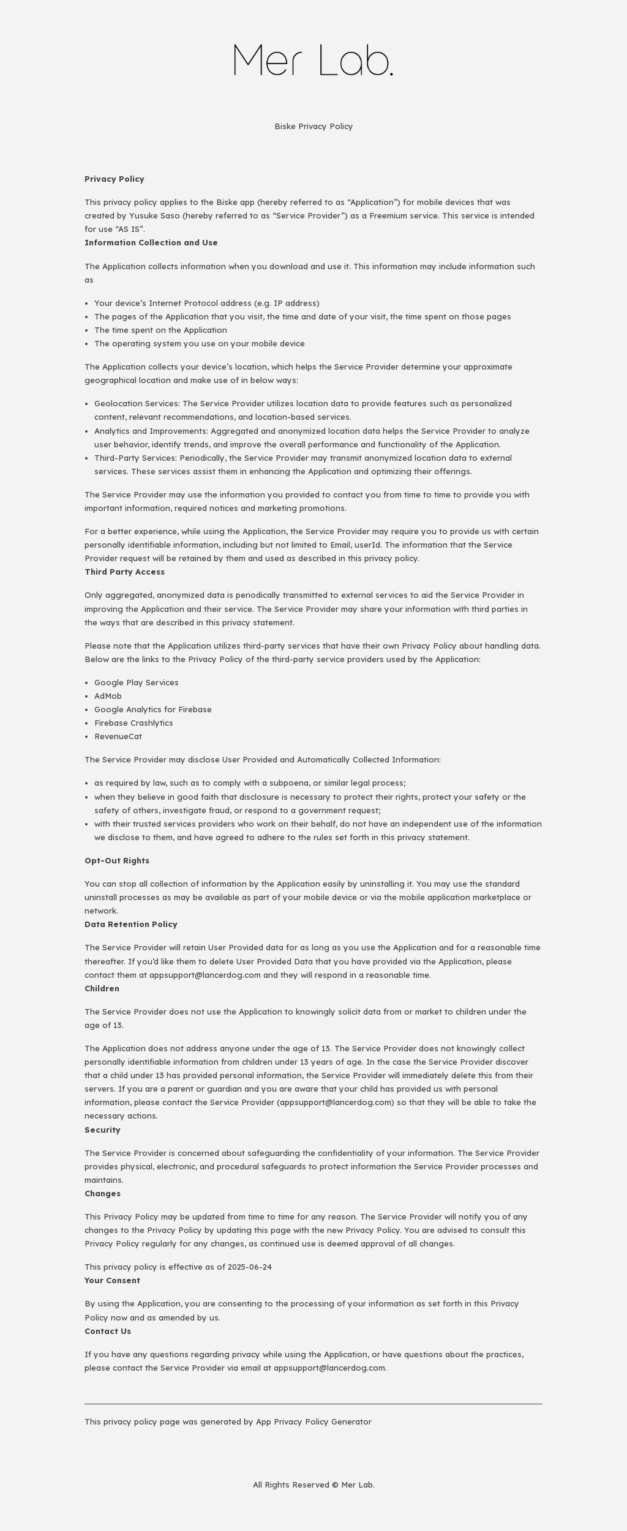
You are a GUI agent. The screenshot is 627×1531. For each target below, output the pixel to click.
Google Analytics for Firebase (153, 709)
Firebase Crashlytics (133, 723)
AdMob (108, 696)
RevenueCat (118, 736)
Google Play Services (136, 682)
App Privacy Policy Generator (314, 1421)
